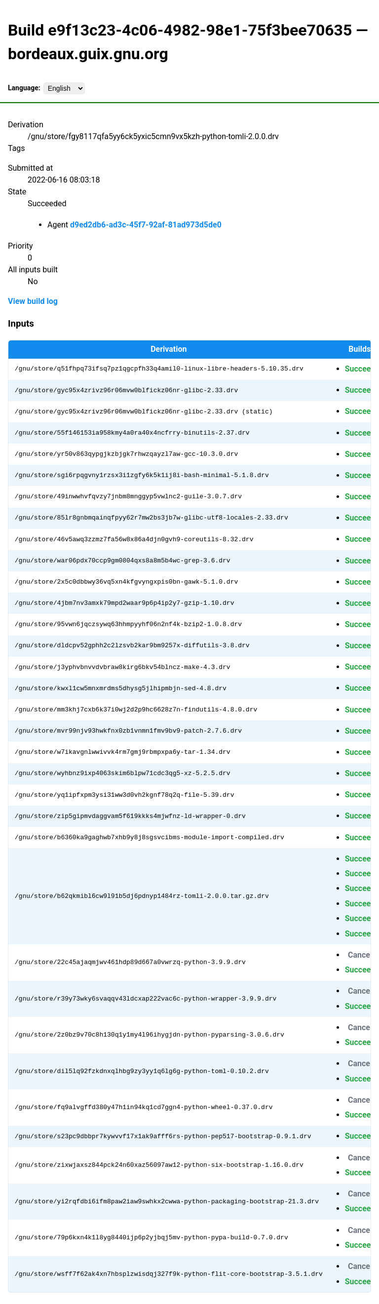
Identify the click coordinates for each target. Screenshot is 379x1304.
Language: (24, 88)
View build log (33, 301)
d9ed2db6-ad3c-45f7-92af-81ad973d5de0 (146, 224)
